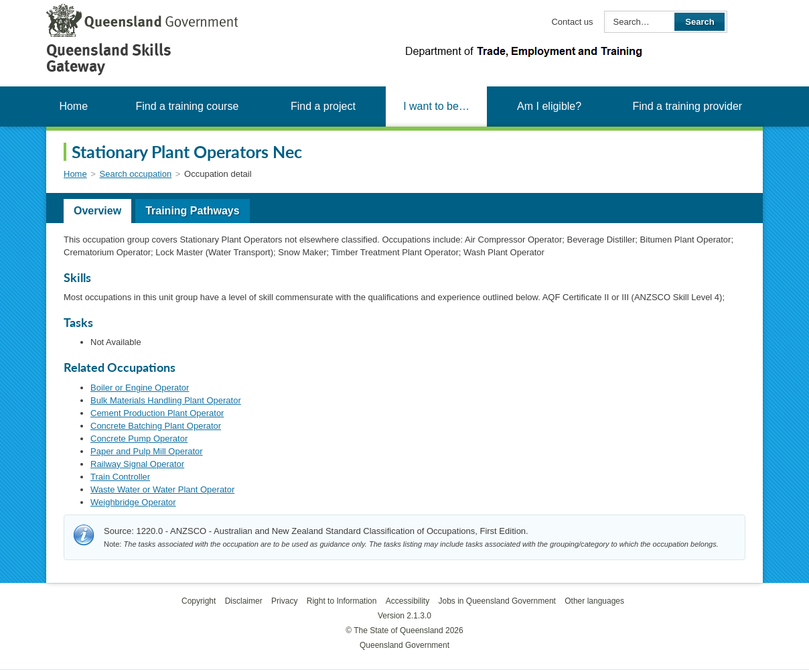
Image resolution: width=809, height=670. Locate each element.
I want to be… (436, 106)
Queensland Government (404, 645)
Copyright (198, 601)
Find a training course (186, 106)
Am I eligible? (549, 106)
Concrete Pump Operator (139, 438)
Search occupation (136, 174)
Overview (97, 210)
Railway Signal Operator (137, 464)
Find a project (323, 106)
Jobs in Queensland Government (497, 601)
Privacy (284, 601)
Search (699, 22)
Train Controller (120, 477)
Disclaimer (244, 601)
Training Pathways (192, 210)
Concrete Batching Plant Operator (155, 426)
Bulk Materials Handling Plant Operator (165, 400)
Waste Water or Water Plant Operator (162, 489)
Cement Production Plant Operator (157, 413)
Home (73, 106)
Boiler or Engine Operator (139, 388)
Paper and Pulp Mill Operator (146, 451)
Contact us (572, 22)
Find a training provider (687, 106)
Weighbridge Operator (133, 502)
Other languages (594, 601)
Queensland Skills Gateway (108, 58)
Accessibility (407, 601)
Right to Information (342, 601)
